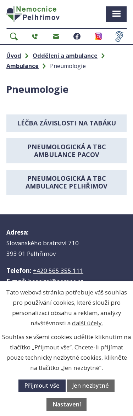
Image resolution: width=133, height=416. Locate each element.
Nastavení (66, 404)
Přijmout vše (42, 385)
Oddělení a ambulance (65, 56)
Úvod (13, 56)
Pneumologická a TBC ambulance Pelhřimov (66, 182)
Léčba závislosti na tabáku (66, 123)
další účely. (87, 323)
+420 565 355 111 (58, 270)
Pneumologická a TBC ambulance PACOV (66, 150)
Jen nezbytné (90, 385)
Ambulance (22, 66)
